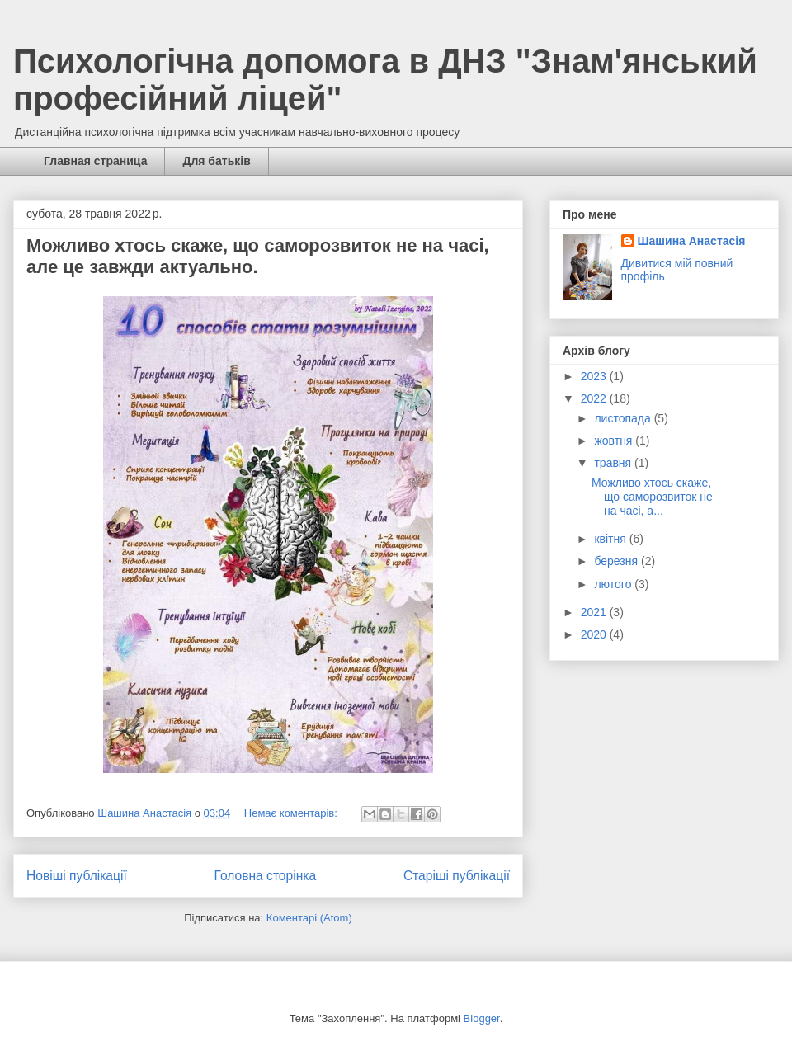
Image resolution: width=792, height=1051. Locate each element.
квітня (611, 538)
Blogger (482, 1018)
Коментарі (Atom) (309, 918)
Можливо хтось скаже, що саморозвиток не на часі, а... (652, 496)
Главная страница (95, 160)
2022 (595, 398)
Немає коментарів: (292, 813)
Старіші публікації (456, 876)
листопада (623, 418)
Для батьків (216, 160)
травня (614, 462)
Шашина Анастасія (692, 240)
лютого (614, 584)
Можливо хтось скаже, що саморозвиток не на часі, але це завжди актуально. (257, 256)
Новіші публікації (76, 876)
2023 (595, 376)
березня (617, 561)
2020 (595, 634)
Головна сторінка (265, 876)
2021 (595, 612)
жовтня (614, 440)
